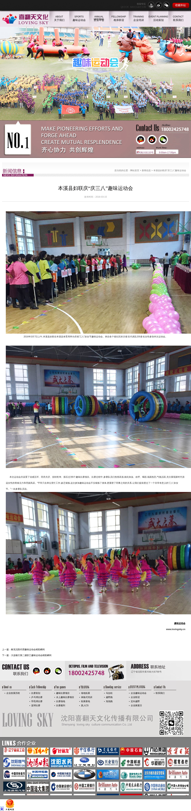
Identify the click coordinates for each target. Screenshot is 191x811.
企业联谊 (135, 697)
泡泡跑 (109, 701)
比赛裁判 (60, 705)
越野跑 (109, 697)
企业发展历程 (13, 693)
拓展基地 (85, 701)
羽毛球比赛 (36, 701)
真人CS (85, 705)
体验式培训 (86, 697)
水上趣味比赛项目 (65, 697)
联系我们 (160, 693)
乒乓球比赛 (36, 697)
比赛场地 (60, 701)
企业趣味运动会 (138, 693)
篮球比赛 (35, 705)
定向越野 (135, 701)
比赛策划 (35, 693)
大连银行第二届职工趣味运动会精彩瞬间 (31, 655)
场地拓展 (85, 693)
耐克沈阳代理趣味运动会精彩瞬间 (28, 649)
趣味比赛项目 (63, 693)
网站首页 (134, 170)
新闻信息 (146, 170)
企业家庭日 (136, 705)
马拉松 (109, 693)
